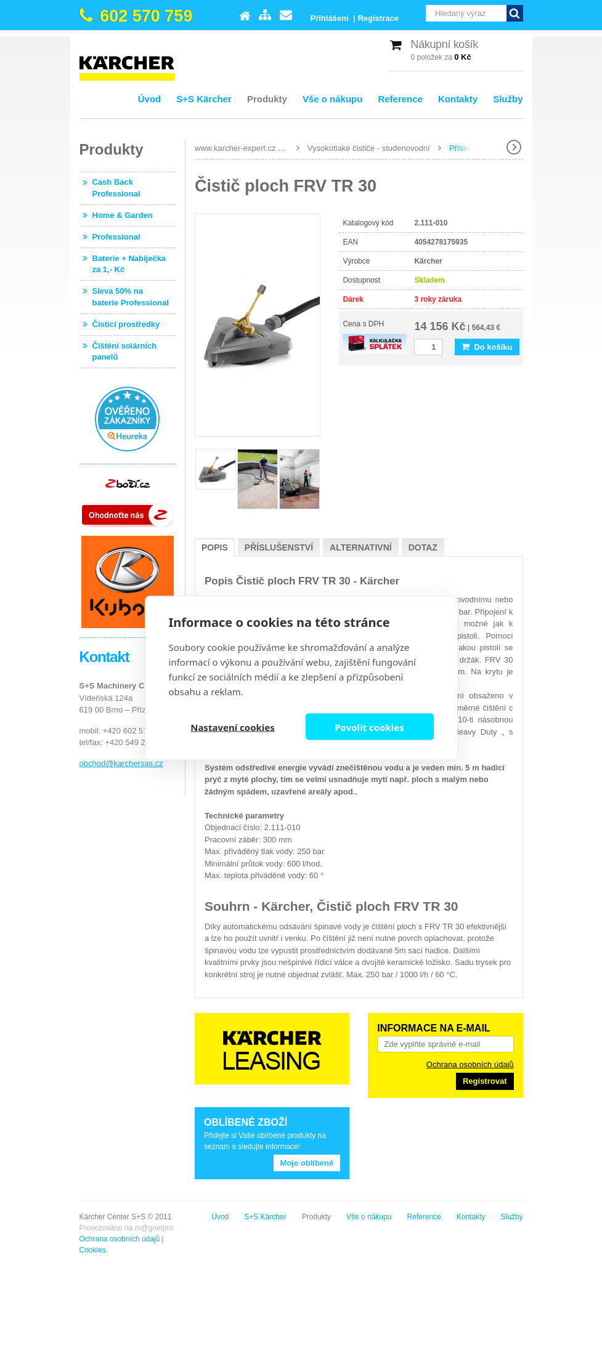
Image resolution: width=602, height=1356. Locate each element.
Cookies (92, 1250)
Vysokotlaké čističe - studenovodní (368, 148)
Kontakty (458, 99)
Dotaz (423, 547)
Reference (400, 99)
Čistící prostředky (126, 324)
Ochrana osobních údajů (470, 1064)
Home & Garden (122, 215)
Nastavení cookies (232, 726)
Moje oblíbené (307, 1163)
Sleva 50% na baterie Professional (130, 296)
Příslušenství (279, 547)
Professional (116, 236)
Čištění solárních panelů (124, 351)
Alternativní (361, 547)
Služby (508, 99)
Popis (214, 547)
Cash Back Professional (116, 187)
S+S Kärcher (204, 99)
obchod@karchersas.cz (121, 763)
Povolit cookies (369, 726)
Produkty (267, 99)
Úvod (149, 99)
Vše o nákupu (333, 99)
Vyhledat (514, 13)
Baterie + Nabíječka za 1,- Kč (129, 264)
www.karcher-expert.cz (235, 148)
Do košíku (487, 347)
